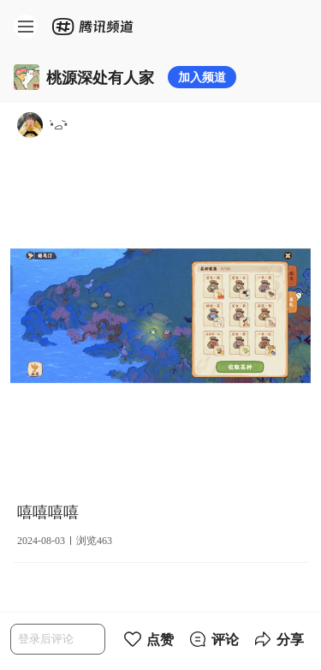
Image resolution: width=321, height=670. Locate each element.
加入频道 (202, 77)
